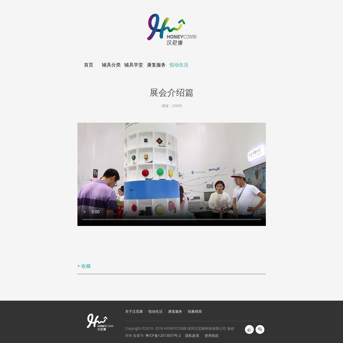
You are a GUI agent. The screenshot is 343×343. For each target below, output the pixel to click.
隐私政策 (192, 335)
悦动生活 (179, 64)
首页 (88, 64)
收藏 (86, 266)
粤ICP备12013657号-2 (163, 335)
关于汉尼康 (134, 311)
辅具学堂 (133, 64)
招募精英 (195, 311)
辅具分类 (111, 64)
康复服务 (156, 64)
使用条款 (212, 335)
